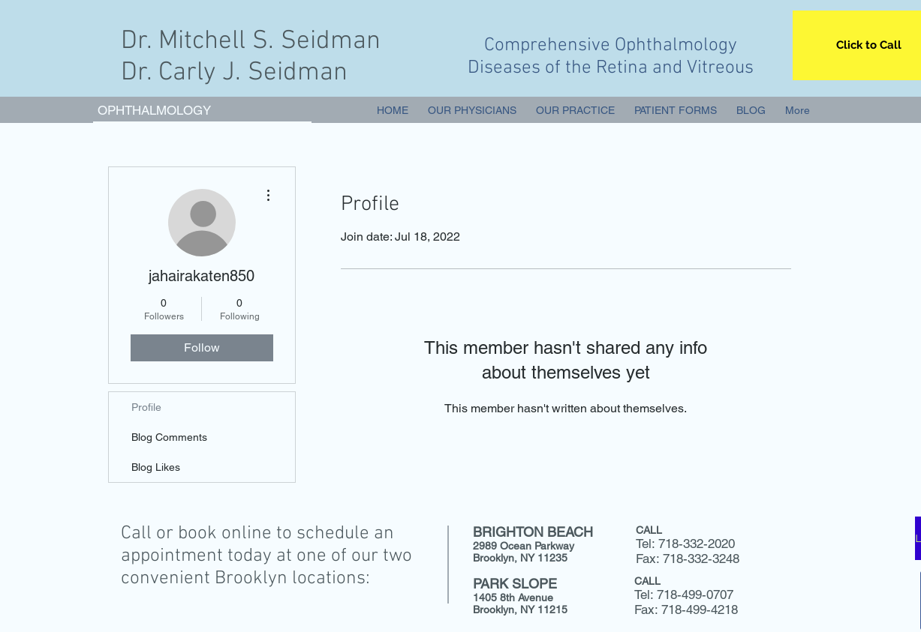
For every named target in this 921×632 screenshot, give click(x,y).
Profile (146, 407)
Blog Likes (155, 467)
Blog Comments (169, 437)
